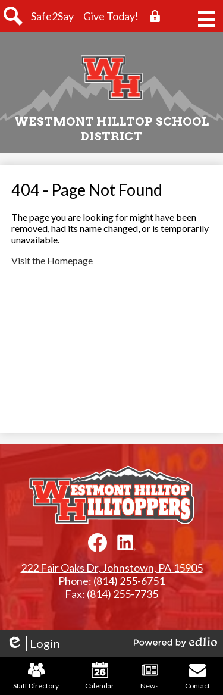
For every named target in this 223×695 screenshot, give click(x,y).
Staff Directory (36, 676)
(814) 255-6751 (129, 580)
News (149, 676)
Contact (197, 676)
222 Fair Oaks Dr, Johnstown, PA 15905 (112, 567)
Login (33, 643)
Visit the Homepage (52, 260)
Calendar (99, 676)
